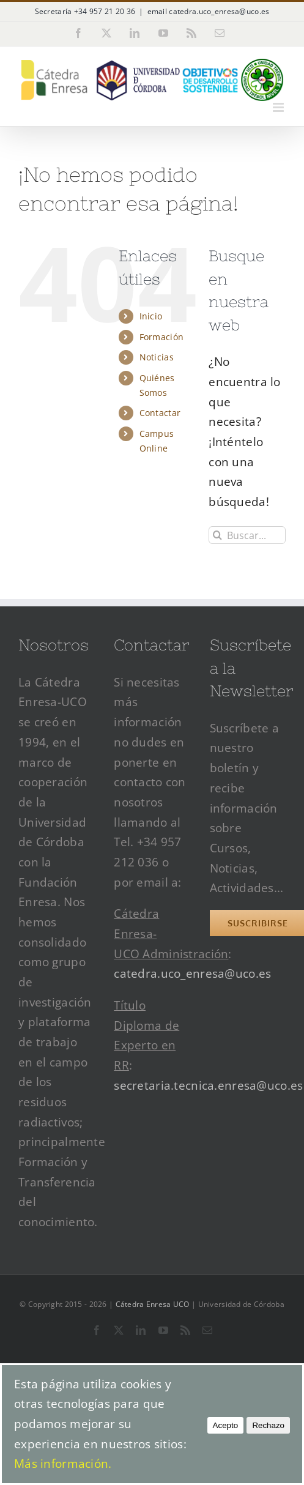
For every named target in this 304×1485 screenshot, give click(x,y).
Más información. (63, 1464)
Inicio (151, 316)
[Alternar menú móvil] (279, 107)
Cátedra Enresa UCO (153, 1304)
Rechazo (268, 1425)
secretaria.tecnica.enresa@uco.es (208, 1085)
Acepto (226, 1425)
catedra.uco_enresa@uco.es (192, 973)
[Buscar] (217, 535)
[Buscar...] (247, 535)
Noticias (156, 357)
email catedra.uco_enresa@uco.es (208, 11)
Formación (161, 337)
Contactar (160, 413)
